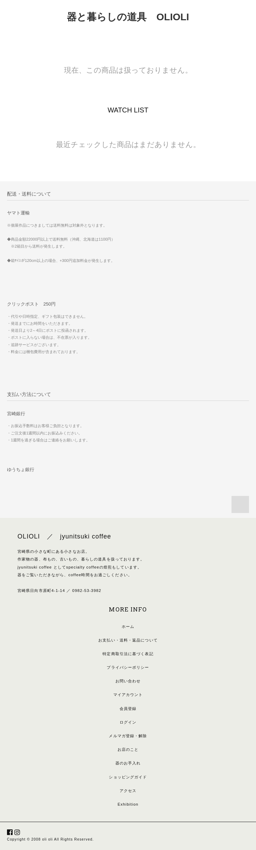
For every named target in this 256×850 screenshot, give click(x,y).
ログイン (128, 722)
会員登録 (128, 708)
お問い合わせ (128, 681)
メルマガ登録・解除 (128, 736)
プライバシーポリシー (128, 667)
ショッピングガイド (128, 777)
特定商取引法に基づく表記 (127, 654)
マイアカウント (128, 695)
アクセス (128, 791)
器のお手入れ (128, 763)
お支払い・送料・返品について (128, 640)
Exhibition (128, 804)
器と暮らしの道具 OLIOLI (128, 17)
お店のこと (128, 749)
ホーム (128, 626)
